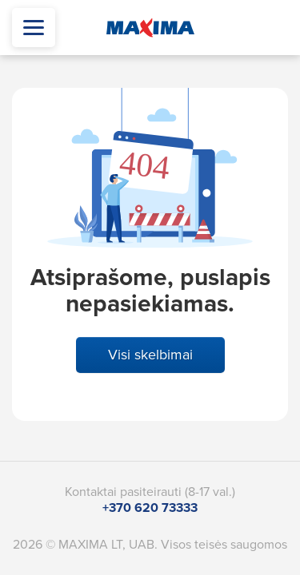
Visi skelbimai (150, 354)
